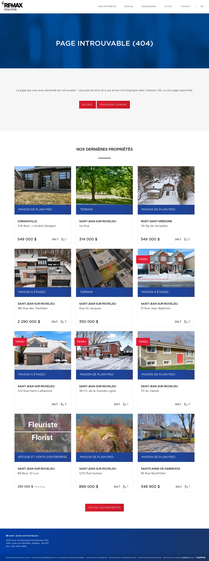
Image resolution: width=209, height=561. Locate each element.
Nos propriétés (107, 7)
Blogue (128, 7)
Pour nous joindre (113, 105)
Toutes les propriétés (104, 508)
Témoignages (148, 7)
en (202, 7)
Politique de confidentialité (122, 558)
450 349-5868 (18, 546)
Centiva (200, 557)
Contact (185, 7)
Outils (168, 7)
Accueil (87, 105)
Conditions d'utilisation (149, 558)
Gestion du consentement (175, 558)
